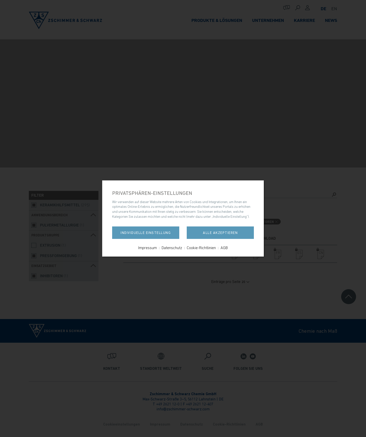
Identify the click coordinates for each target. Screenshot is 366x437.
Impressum (147, 247)
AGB (224, 247)
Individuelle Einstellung (146, 233)
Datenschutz (172, 247)
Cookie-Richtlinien (201, 247)
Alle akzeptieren (220, 233)
